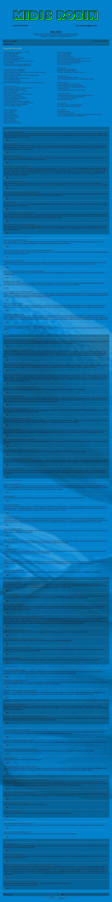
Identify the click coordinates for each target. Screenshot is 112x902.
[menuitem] (15, 41)
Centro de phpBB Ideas (78, 856)
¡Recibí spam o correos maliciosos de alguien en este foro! (71, 72)
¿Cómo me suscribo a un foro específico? (67, 98)
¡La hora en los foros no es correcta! (12, 73)
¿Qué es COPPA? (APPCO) (10, 55)
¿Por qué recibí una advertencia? (12, 99)
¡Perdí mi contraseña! (9, 62)
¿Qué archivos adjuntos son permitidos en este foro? (69, 104)
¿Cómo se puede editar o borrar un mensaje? (14, 89)
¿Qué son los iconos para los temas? (12, 123)
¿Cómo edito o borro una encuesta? (12, 95)
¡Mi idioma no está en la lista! (11, 76)
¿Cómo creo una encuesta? (10, 92)
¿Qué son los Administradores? (64, 53)
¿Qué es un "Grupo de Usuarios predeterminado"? (69, 62)
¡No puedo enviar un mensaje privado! (66, 69)
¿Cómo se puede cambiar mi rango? (12, 81)
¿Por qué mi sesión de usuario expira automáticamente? (17, 64)
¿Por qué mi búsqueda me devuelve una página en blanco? (71, 87)
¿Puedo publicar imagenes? (10, 115)
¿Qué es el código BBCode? (10, 111)
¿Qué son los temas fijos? (10, 120)
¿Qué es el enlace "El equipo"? (64, 64)
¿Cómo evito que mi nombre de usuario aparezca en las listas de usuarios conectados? (24, 72)
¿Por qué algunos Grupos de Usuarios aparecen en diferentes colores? (74, 61)
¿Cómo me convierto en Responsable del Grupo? (69, 59)
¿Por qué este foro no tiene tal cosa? (66, 112)
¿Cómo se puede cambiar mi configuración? (14, 70)
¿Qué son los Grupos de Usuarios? (65, 56)
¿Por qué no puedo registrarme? (11, 56)
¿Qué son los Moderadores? (64, 55)
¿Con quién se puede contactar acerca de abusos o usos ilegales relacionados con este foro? (79, 114)
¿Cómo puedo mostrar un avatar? (12, 79)
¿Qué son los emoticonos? (10, 114)
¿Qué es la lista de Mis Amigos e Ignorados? (67, 77)
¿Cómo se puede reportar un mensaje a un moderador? (17, 101)
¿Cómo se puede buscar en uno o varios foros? (68, 84)
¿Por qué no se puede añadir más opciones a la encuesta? (18, 93)
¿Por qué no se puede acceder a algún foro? (14, 96)
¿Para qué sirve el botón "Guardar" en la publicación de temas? (19, 102)
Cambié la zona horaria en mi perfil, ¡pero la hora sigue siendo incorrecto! (21, 75)
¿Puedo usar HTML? (9, 112)
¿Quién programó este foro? (64, 111)
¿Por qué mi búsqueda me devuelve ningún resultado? (70, 85)
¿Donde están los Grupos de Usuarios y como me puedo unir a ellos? (73, 58)
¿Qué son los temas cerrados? (11, 121)
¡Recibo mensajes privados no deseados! (67, 70)
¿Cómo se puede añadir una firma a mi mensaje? (15, 90)
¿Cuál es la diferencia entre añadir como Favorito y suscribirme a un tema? (75, 95)
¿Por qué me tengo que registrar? (12, 53)
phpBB (76, 284)
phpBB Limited (65, 846)
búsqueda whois (24, 868)
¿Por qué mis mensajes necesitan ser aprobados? (16, 104)
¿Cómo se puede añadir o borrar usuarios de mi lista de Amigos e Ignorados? (75, 78)
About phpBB (21, 847)
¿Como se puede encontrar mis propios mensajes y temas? (71, 90)
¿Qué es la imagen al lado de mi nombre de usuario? (16, 78)
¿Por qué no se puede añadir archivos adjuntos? (15, 98)
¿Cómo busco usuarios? (63, 88)
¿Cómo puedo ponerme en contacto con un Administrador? (71, 115)
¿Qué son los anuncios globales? (12, 117)
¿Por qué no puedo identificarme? (12, 59)
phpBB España (61, 898)
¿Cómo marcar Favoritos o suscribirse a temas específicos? (71, 96)
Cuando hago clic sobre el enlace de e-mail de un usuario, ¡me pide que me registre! (24, 82)
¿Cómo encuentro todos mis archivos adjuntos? (68, 106)
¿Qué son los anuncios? (9, 118)
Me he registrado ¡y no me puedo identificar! (14, 58)
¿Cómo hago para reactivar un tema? (13, 105)
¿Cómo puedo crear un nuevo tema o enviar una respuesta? (18, 87)
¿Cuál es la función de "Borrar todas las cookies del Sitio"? (18, 65)
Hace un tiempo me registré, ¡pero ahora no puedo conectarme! (19, 61)
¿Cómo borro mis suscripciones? (65, 99)
